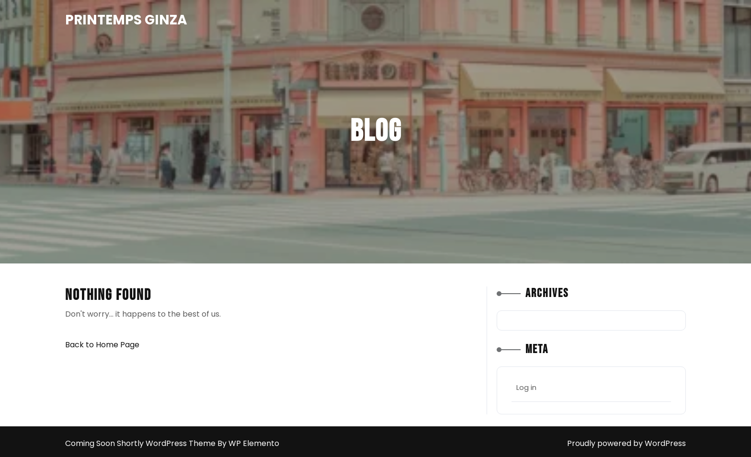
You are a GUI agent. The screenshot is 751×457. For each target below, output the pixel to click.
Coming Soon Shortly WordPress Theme (141, 443)
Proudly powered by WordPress (626, 443)
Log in (526, 387)
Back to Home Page (102, 344)
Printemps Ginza (126, 20)
